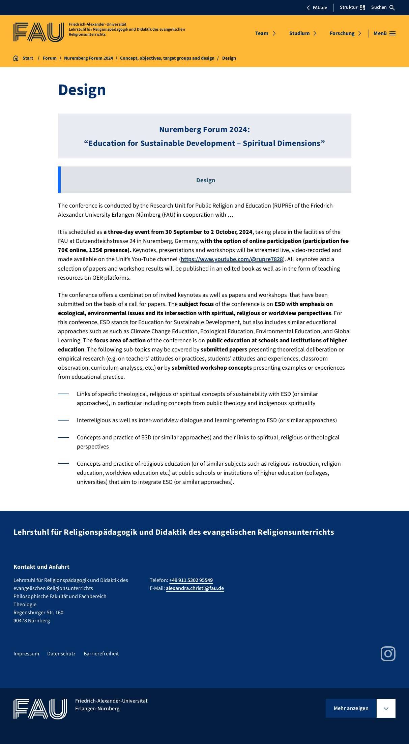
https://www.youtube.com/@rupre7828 (232, 259)
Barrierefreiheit (101, 653)
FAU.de (316, 7)
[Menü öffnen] (385, 33)
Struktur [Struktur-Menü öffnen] (352, 7)
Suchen (383, 7)
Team (261, 33)
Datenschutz (61, 653)
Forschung (342, 33)
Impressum (26, 653)
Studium (299, 33)
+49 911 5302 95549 (191, 580)
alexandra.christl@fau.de (195, 588)
